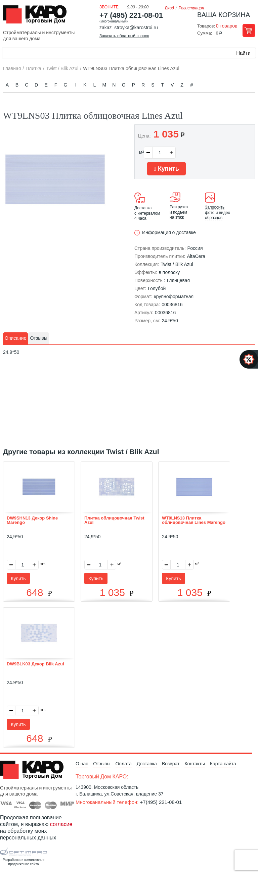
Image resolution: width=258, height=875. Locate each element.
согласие (61, 824)
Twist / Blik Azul (177, 264)
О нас (82, 763)
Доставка (147, 763)
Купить (166, 168)
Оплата (124, 763)
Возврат (171, 763)
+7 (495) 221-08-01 (131, 15)
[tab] (15, 338)
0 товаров (227, 26)
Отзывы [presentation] (38, 338)
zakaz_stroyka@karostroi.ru (128, 27)
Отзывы (101, 763)
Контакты (194, 763)
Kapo (37, 16)
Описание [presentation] (15, 338)
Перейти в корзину (248, 30)
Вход (169, 8)
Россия (195, 248)
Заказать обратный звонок (124, 36)
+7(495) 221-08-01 (161, 802)
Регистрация (191, 8)
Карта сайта (223, 763)
